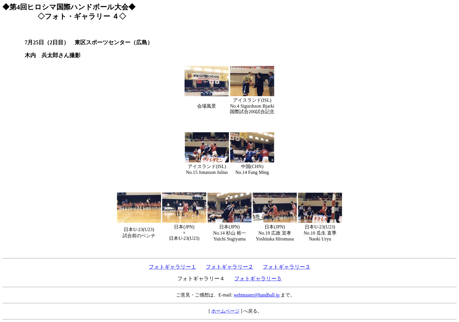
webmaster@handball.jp (257, 294)
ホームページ (225, 311)
